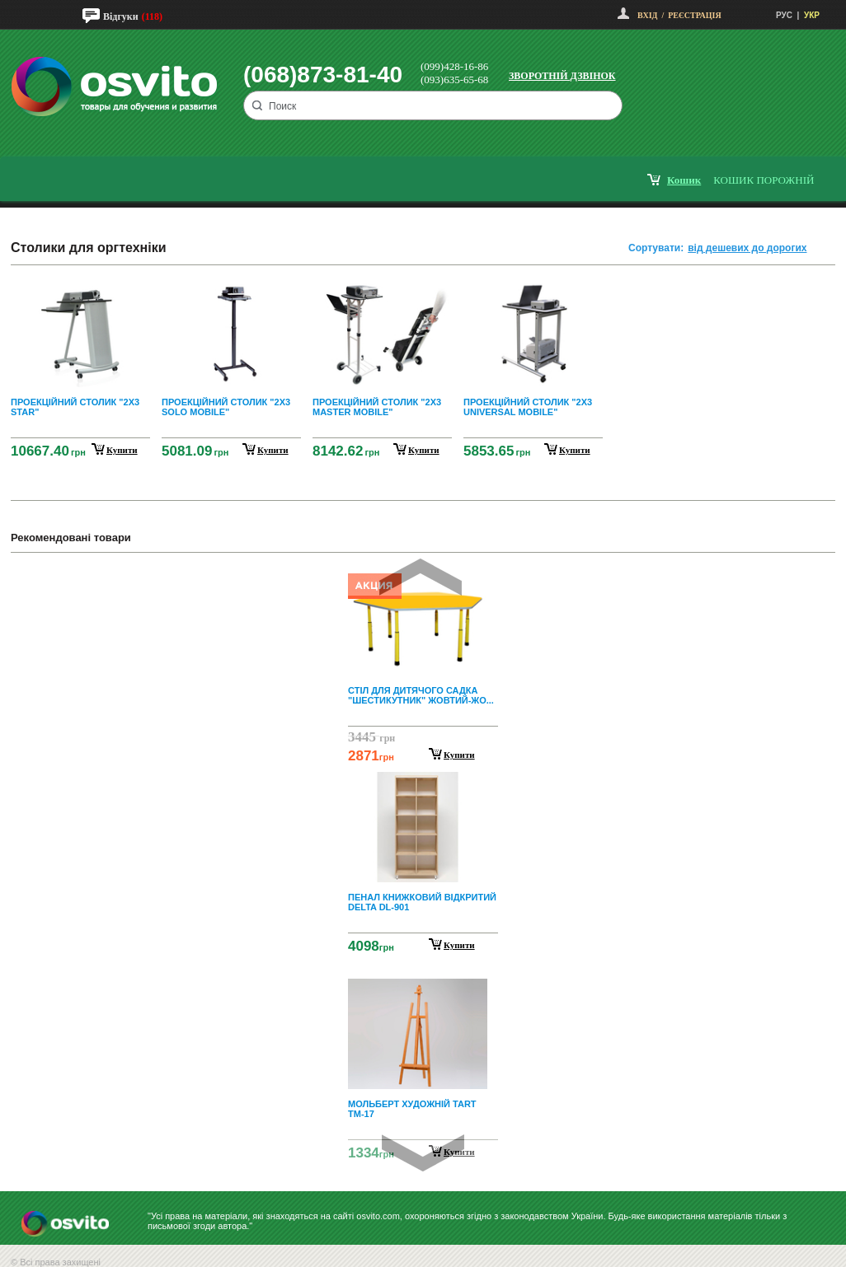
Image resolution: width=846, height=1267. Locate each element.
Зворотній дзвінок (562, 76)
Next (423, 1152)
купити (122, 450)
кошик (684, 180)
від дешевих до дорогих (747, 248)
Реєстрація (694, 15)
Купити (459, 755)
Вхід (647, 15)
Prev (420, 577)
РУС (784, 15)
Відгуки (121, 16)
